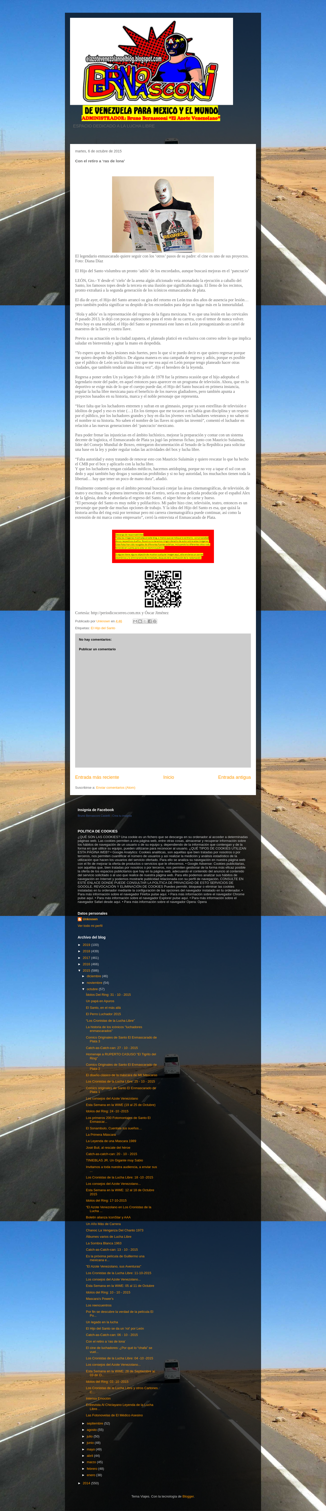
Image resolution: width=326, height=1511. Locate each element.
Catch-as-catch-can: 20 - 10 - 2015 (111, 1154)
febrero (92, 1469)
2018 (87, 951)
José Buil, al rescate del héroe (108, 1147)
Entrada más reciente (97, 777)
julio (90, 1436)
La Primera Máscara (101, 1134)
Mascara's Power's (99, 1299)
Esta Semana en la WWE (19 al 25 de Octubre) (120, 1105)
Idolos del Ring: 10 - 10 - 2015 (108, 1292)
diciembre (94, 976)
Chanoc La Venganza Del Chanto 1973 (114, 1230)
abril (90, 1456)
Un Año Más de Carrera (103, 1224)
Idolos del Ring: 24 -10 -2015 (107, 1111)
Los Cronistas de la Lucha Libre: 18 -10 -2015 (119, 1177)
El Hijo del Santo (103, 628)
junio (91, 1443)
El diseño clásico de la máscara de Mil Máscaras (121, 1075)
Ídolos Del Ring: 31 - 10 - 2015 (108, 995)
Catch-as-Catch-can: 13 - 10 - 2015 (112, 1249)
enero (91, 1475)
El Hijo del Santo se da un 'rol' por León (115, 1328)
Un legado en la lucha (102, 1322)
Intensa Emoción (98, 1398)
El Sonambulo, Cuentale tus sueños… (114, 1128)
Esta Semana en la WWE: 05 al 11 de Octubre (120, 1286)
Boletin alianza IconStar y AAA (108, 1217)
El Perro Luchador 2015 (103, 1014)
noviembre (95, 983)
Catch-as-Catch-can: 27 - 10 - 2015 (112, 1048)
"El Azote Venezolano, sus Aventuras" (113, 1266)
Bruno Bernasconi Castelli (94, 815)
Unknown (90, 919)
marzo (92, 1462)
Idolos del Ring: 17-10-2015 (106, 1200)
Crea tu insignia (122, 815)
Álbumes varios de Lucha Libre (108, 1237)
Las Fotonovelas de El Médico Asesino (114, 1415)
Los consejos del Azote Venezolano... (113, 1184)
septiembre (95, 1423)
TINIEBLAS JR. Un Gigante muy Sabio (114, 1160)
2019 (87, 945)
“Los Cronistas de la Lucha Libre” (110, 1021)
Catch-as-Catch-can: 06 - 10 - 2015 (112, 1335)
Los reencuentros (98, 1305)
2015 (87, 970)
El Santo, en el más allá (103, 1008)
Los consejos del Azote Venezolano (112, 1098)
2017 (87, 958)
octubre (93, 989)
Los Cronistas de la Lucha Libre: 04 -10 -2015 (119, 1358)
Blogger (188, 1496)
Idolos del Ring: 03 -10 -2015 (107, 1382)
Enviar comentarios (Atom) (115, 787)
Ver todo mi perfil (90, 926)
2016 (87, 964)
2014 (87, 1483)
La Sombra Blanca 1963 (103, 1243)
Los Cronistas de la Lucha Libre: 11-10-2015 (118, 1273)
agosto (92, 1430)
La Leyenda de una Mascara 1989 (111, 1141)
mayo (91, 1449)
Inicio (168, 777)
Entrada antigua (234, 777)
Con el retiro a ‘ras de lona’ (105, 1341)
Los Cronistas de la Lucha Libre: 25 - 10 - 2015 (120, 1081)
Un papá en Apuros (100, 1001)
